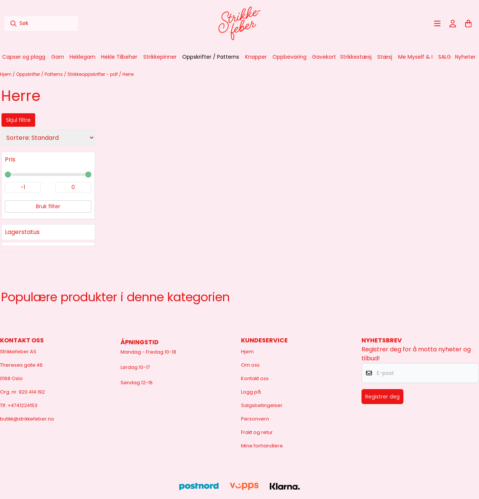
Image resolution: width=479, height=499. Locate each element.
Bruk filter (48, 206)
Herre (128, 74)
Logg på (251, 392)
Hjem (6, 74)
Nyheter (465, 57)
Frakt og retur (257, 432)
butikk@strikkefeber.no (27, 419)
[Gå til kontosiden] (452, 23)
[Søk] (41, 23)
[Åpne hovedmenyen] (437, 23)
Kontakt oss (255, 378)
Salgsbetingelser (262, 405)
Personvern (255, 419)
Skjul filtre (18, 120)
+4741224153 (22, 405)
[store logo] (239, 23)
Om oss (250, 365)
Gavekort (324, 57)
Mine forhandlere (262, 446)
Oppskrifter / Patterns (40, 74)
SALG (444, 57)
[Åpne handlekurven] (468, 23)
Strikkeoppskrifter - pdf (93, 74)
